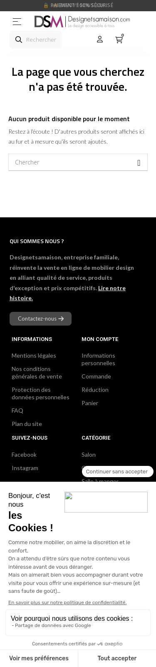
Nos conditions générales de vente (37, 372)
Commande (96, 376)
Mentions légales (34, 355)
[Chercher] (78, 162)
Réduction (95, 389)
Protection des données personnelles (40, 393)
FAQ (17, 410)
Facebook (24, 454)
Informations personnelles (98, 359)
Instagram (25, 467)
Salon (89, 454)
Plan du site (27, 423)
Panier (90, 402)
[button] (41, 319)
